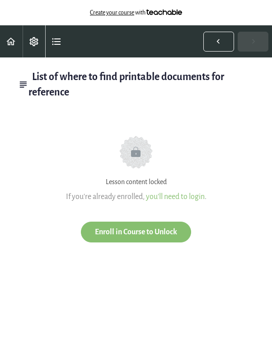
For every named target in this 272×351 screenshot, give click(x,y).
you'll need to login (175, 196)
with (136, 12)
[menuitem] (34, 41)
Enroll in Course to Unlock (136, 232)
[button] (11, 41)
